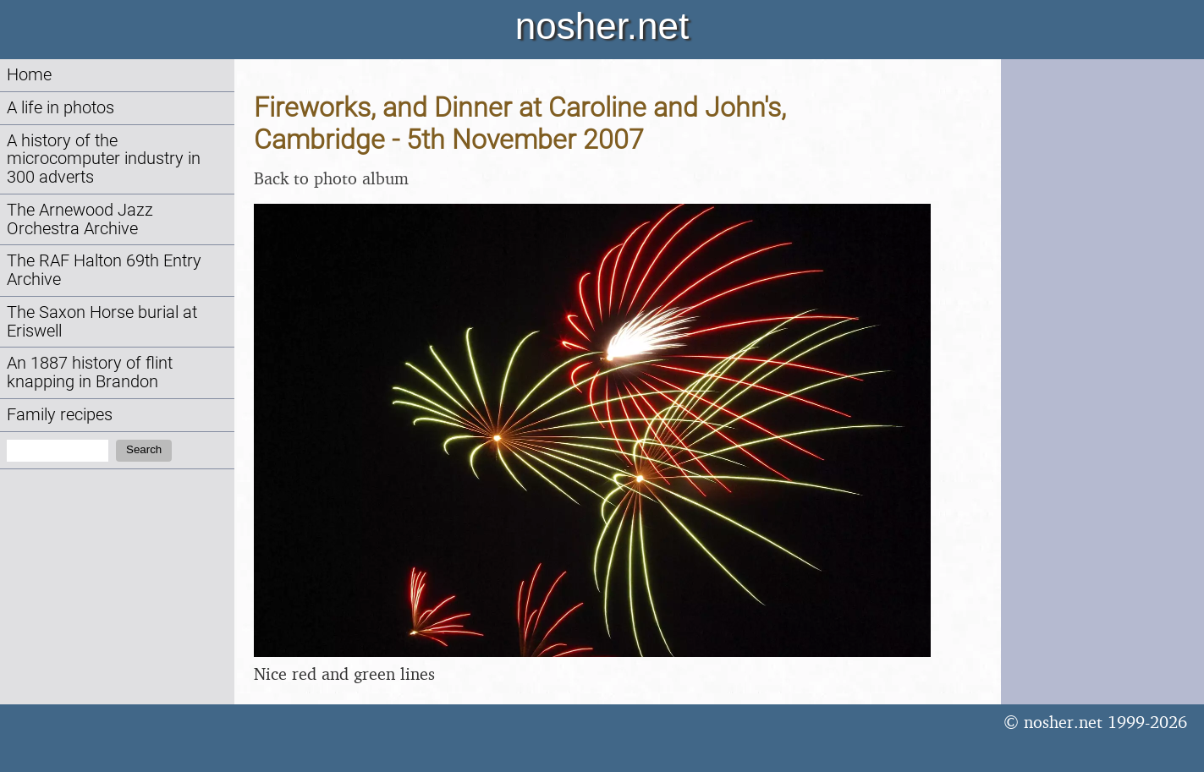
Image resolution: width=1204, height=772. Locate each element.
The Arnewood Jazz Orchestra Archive (80, 219)
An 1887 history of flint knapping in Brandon (90, 372)
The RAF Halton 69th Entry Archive (104, 270)
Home (29, 75)
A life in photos (60, 108)
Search (144, 449)
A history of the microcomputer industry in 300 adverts (104, 159)
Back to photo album (331, 178)
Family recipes (60, 414)
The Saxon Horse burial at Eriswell (102, 322)
